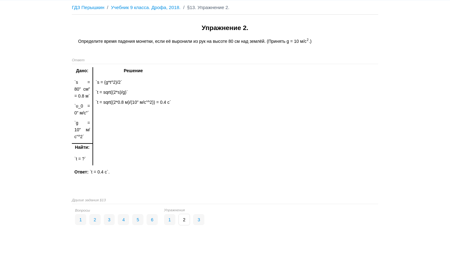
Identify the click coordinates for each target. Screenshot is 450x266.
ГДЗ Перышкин (88, 7)
